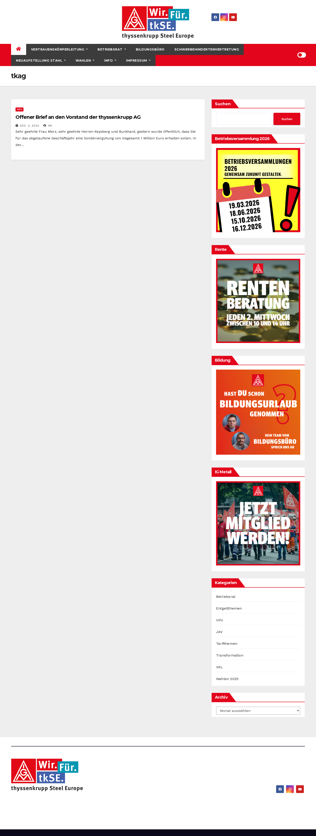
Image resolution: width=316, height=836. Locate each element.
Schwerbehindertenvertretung (206, 49)
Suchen (223, 103)
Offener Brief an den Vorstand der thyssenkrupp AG (78, 117)
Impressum (138, 60)
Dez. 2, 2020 (29, 125)
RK (47, 125)
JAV (219, 632)
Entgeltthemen (229, 608)
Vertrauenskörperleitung (59, 49)
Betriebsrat (112, 49)
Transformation (229, 655)
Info (110, 60)
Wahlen (85, 60)
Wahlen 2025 (227, 679)
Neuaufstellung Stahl (41, 60)
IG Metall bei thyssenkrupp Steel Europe (73, 803)
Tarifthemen (226, 643)
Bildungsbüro (150, 49)
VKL (219, 667)
